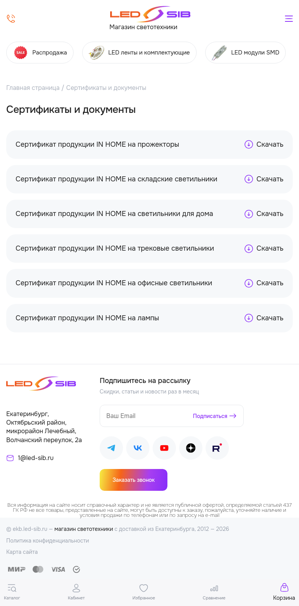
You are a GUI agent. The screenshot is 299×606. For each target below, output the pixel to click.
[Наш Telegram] (111, 449)
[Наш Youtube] (164, 449)
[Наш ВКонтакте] (138, 449)
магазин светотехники (84, 528)
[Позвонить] (11, 18)
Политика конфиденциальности (47, 540)
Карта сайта (22, 551)
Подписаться (210, 416)
